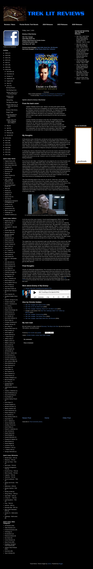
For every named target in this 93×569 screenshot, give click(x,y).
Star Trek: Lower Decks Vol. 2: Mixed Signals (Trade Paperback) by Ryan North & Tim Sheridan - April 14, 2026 (83, 39)
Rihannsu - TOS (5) (10, 460)
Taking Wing (9, 100)
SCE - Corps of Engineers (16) (9, 180)
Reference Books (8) (10, 536)
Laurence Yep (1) (9, 445)
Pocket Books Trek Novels (29, 24)
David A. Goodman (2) (11, 304)
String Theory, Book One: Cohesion (45, 49)
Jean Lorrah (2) (9, 345)
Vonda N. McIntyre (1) (10, 359)
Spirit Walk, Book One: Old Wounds (47, 47)
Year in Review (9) (10, 553)
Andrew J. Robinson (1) (11, 390)
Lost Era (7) (8, 177)
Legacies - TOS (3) (10, 475)
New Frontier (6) (9, 183)
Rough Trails (9, 112)
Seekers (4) (8, 194)
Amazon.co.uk (61, 93)
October (9, 76)
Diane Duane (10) (9, 274)
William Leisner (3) (10, 342)
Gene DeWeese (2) (10, 266)
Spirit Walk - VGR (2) (10, 495)
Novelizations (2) (9, 534)
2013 (6, 150)
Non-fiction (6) (8, 538)
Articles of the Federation (10, 97)
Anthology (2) (8, 531)
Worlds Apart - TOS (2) (11, 457)
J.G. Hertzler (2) (9, 316)
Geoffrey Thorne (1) (10, 425)
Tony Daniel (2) (9, 254)
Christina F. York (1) (10, 447)
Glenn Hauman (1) (10, 314)
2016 (6, 142)
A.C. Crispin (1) (9, 250)
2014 (6, 147)
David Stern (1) (9, 419)
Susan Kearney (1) (10, 334)
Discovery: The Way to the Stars (50, 326)
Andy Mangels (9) (9, 349)
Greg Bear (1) (8, 225)
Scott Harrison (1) (9, 312)
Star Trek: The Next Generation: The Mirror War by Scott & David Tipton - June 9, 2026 (82, 73)
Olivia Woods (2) (9, 441)
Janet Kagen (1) (9, 332)
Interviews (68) (9, 551)
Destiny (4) (8, 190)
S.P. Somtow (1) (9, 414)
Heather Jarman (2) (10, 324)
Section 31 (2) (8, 204)
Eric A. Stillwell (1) (9, 421)
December (10, 71)
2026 (6, 53)
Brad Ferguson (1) (10, 280)
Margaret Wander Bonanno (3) (9, 235)
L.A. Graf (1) (8, 306)
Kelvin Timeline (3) (10, 175)
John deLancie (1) (9, 262)
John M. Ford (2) (9, 286)
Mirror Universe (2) (10, 210)
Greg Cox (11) (8, 248)
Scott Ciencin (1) (9, 242)
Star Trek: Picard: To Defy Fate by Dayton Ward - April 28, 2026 (82, 45)
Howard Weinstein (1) (10, 437)
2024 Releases (48, 24)
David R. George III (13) (11, 299)
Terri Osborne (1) (9, 371)
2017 (6, 140)
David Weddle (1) (9, 435)
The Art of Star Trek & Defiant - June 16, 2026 (82, 78)
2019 (6, 69)
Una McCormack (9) (10, 357)
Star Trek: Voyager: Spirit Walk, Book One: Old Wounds (40, 318)
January (9, 135)
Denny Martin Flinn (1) (11, 282)
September (10, 78)
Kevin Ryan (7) (9, 402)
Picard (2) (7, 173)
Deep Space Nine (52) (11, 165)
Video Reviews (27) (10, 527)
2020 (6, 67)
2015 (6, 145)
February (9, 132)
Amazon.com (45, 93)
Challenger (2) (8, 212)
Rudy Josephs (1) (9, 330)
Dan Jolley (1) (8, 326)
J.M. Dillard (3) (9, 268)
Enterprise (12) (9, 169)
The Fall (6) (8, 198)
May (8, 125)
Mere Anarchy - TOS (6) (11, 473)
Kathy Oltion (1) (9, 369)
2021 (6, 64)
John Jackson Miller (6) (11, 361)
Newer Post (26, 418)
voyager (48, 335)
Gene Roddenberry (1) (11, 392)
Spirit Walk (42, 335)
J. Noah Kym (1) (9, 336)
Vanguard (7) (8, 192)
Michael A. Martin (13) (10, 353)
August (9, 81)
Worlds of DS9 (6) (9, 491)
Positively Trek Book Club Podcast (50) (10, 544)
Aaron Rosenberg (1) (10, 394)
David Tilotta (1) (9, 427)
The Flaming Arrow (11, 90)
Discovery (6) (8, 171)
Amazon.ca (53, 93)
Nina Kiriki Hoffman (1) (11, 318)
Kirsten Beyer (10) (10, 230)
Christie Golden (31, 335)
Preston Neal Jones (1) (11, 328)
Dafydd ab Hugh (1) (10, 220)
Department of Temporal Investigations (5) (11, 201)
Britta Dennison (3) (10, 264)
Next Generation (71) (10, 163)
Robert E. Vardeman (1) (11, 429)
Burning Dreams (10, 87)
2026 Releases (77, 24)
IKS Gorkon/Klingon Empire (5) (10, 185)
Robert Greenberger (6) (11, 310)
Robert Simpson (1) (10, 412)
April (8, 128)
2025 (6, 55)
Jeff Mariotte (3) (9, 351)
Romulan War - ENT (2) (11, 507)
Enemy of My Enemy (11, 110)
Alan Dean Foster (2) (10, 288)
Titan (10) (7, 188)
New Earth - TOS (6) (10, 465)
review (37, 335)
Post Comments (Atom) (36, 421)
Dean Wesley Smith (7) (11, 416)
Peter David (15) (9, 256)
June (8, 85)
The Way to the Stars (12, 102)
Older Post (67, 418)
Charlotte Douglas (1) (10, 272)
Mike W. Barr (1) (9, 222)
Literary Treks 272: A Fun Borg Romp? (11, 93)
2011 (6, 154)
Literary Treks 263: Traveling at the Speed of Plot (38, 288)
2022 (6, 62)
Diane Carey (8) (9, 240)
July (8, 83)
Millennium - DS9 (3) (10, 486)
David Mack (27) (9, 347)
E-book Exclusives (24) (11, 529)
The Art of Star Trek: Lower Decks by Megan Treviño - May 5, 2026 (82, 61)
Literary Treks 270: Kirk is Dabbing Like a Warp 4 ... (11, 121)
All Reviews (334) (9, 525)
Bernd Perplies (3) (10, 379)
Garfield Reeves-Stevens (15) (9, 384)
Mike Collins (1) (9, 246)
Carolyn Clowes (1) (10, 244)
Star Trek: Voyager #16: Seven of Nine (35, 304)
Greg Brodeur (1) (9, 238)
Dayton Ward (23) (9, 433)
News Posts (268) (9, 542)
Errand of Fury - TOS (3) (11, 471)
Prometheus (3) (9, 206)
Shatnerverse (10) (9, 208)
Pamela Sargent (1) (10, 404)
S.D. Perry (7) (8, 381)
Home (47, 418)
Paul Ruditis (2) (9, 397)
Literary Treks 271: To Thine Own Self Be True (12, 106)
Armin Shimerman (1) (10, 410)
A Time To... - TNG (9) (10, 498)
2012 (6, 152)
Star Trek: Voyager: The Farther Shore (35, 316)
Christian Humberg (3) (11, 322)
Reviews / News (9, 24)
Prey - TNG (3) (9, 503)
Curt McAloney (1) (10, 355)
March (8, 130)
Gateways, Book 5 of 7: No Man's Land (46, 308)
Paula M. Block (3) (10, 232)
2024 (6, 57)
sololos (49, 563)
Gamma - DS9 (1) (9, 505)
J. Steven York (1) (9, 449)
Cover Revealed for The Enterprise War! (11, 116)
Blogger (61, 563)
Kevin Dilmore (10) (10, 270)
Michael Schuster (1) (10, 406)
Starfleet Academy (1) (10, 214)
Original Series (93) (10, 161)
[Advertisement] (46, 401)
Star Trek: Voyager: (30, 308)
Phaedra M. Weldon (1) (11, 439)
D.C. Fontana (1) (9, 284)
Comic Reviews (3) (10, 540)
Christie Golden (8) (10, 301)
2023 (6, 60)
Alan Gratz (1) (8, 308)
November (10, 74)
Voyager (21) (8, 167)
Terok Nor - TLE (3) (10, 477)
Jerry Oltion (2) (9, 367)
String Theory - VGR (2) (11, 493)
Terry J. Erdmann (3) (10, 278)
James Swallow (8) (10, 423)
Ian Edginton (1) (9, 276)
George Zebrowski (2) (10, 451)
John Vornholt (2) (9, 431)
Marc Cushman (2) (10, 252)
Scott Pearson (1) (9, 375)
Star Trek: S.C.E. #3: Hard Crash (34, 306)
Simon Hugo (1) (9, 320)
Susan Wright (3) (9, 443)
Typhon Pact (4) (9, 196)
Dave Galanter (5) (9, 294)
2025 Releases (62, 24)
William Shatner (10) (10, 408)
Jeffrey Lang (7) (9, 338)
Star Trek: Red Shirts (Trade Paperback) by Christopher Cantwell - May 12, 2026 (82, 67)
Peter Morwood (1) (10, 365)
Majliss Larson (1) (9, 340)
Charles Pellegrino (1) (10, 377)
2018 (6, 138)
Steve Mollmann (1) (10, 363)
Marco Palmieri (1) (10, 373)
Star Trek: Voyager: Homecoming (34, 314)
